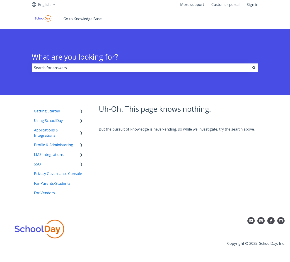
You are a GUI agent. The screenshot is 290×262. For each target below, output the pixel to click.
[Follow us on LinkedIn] (251, 220)
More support (192, 4)
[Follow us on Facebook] (271, 220)
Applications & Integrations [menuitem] (46, 133)
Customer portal (225, 4)
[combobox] (141, 67)
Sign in (252, 4)
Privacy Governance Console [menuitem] (58, 173)
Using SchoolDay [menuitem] (48, 120)
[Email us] (281, 220)
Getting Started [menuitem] (47, 111)
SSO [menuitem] (37, 164)
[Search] (254, 67)
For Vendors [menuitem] (44, 192)
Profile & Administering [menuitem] (53, 144)
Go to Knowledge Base (82, 18)
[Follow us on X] (261, 220)
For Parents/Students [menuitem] (52, 183)
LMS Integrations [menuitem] (49, 154)
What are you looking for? (75, 57)
